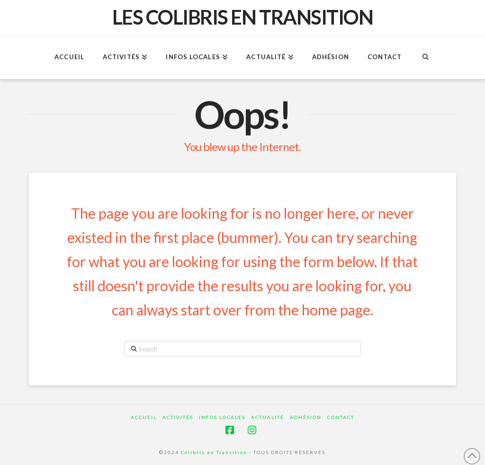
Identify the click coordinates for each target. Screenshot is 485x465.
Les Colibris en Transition (242, 17)
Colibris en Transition (214, 452)
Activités (177, 417)
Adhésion (306, 417)
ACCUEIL (144, 417)
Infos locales (222, 417)
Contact (340, 417)
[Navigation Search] (425, 57)
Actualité (267, 417)
